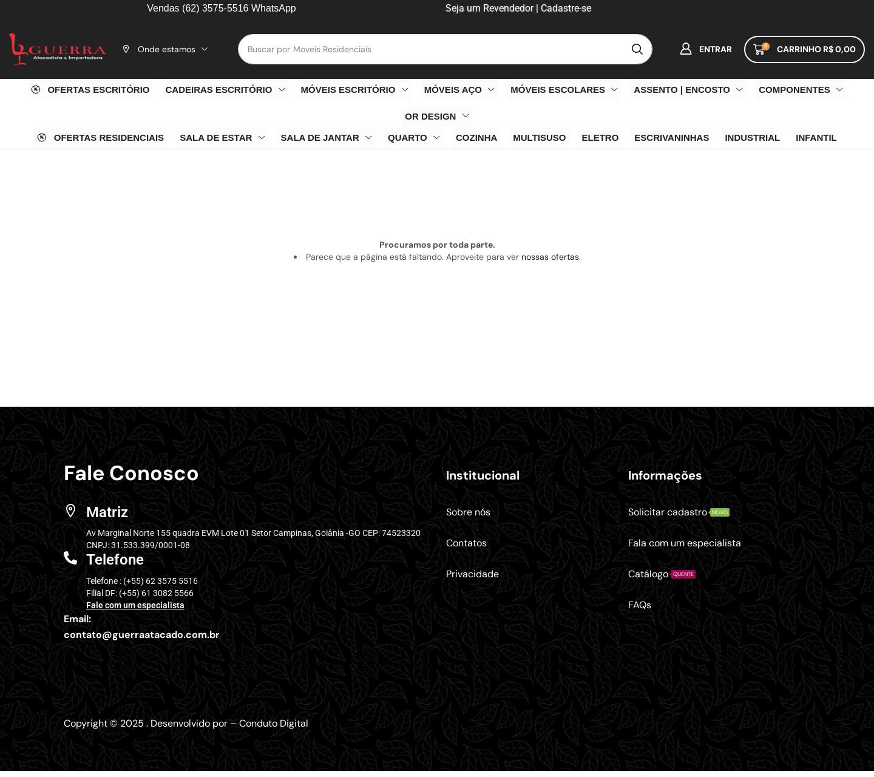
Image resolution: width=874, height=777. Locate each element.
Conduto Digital (273, 723)
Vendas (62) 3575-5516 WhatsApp (221, 8)
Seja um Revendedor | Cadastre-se (517, 8)
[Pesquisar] (637, 49)
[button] (706, 49)
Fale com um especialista (135, 605)
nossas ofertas (550, 256)
